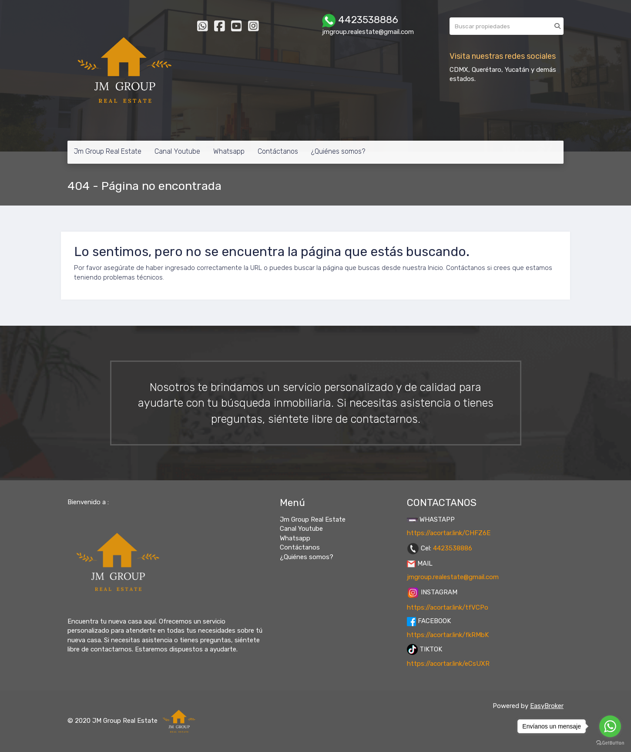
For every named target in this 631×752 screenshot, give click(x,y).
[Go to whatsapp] (610, 726)
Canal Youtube (177, 151)
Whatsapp (229, 151)
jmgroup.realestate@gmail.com (453, 577)
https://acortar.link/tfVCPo (447, 607)
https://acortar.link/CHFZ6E (448, 533)
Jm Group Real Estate (107, 151)
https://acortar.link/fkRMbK (448, 635)
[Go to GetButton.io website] (610, 743)
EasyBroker (547, 706)
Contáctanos (278, 151)
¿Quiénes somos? (338, 151)
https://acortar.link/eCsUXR (448, 664)
